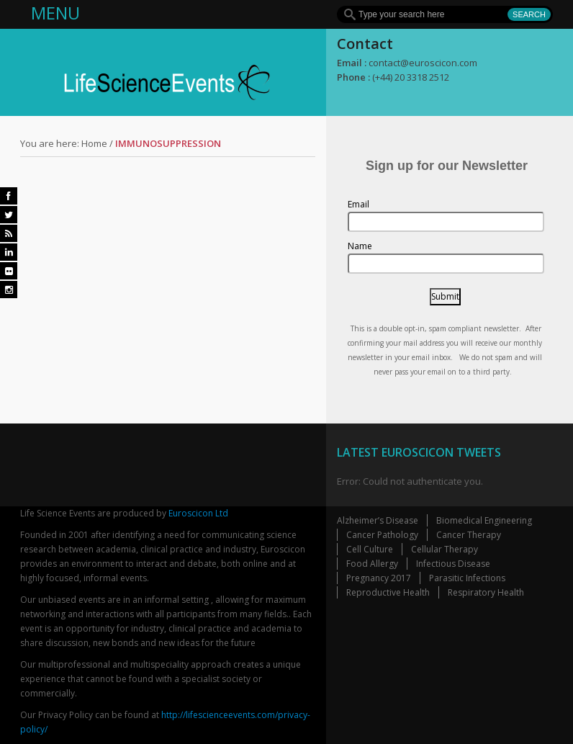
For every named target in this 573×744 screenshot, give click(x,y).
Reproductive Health (388, 592)
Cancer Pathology (382, 535)
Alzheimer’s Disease (377, 520)
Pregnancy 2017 (378, 578)
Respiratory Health (486, 592)
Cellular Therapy (444, 549)
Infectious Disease (453, 563)
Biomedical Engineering (484, 520)
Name (360, 246)
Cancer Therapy (468, 535)
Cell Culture (369, 549)
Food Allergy (372, 563)
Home (94, 143)
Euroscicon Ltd (198, 513)
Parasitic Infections (467, 578)
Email (358, 204)
